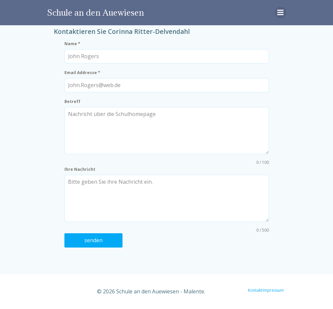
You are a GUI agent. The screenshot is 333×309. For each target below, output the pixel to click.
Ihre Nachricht (79, 169)
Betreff (72, 101)
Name (72, 44)
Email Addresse (82, 72)
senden (93, 240)
